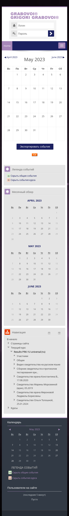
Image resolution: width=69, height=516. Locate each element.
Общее (21, 360)
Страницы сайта (20, 343)
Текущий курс (18, 347)
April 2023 (34, 200)
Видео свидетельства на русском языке (38, 364)
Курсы (14, 408)
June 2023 (34, 286)
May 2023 (34, 246)
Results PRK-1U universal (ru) (29, 351)
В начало (12, 339)
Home (7, 45)
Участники (22, 356)
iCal (34, 155)
